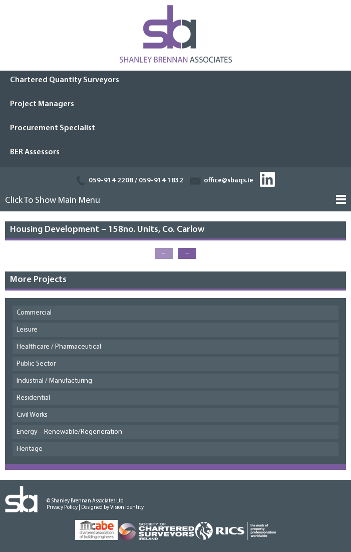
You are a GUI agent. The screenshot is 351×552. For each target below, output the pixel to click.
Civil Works (32, 415)
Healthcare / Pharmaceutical (59, 347)
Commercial (34, 313)
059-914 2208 (111, 180)
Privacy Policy (62, 507)
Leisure (27, 330)
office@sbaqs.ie (228, 180)
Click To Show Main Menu (52, 200)
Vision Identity (127, 507)
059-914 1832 (161, 180)
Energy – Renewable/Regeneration (69, 432)
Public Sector (36, 364)
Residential (33, 398)
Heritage (30, 449)
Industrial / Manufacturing (54, 381)
